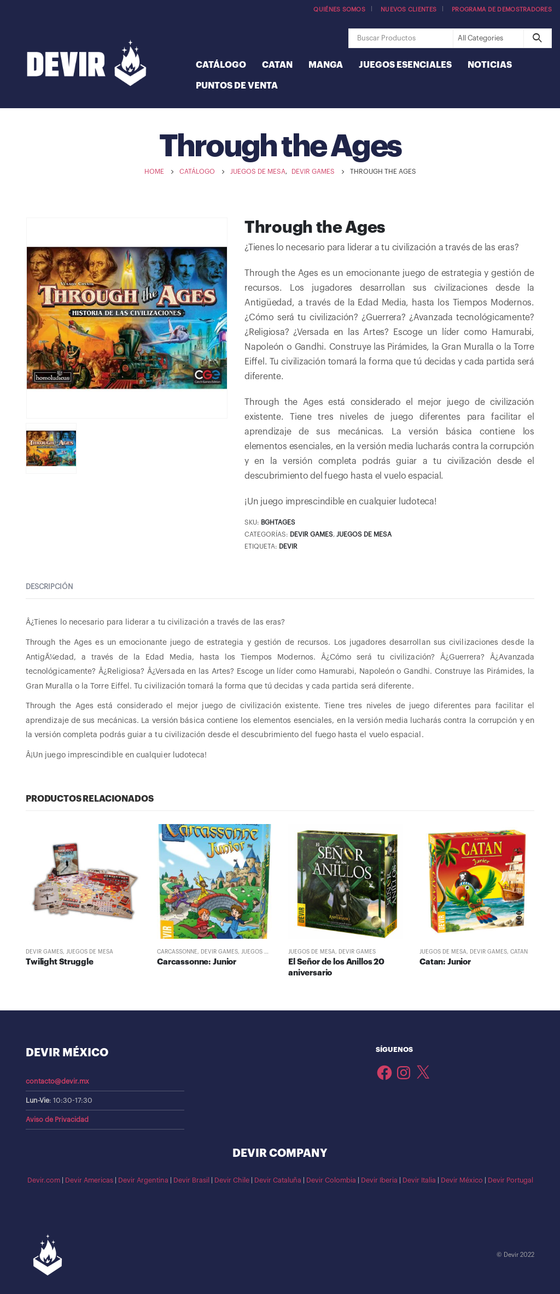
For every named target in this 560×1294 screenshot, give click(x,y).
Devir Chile (231, 1180)
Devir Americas (89, 1180)
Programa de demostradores (502, 10)
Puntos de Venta (237, 85)
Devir (288, 546)
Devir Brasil (191, 1180)
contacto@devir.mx (57, 1081)
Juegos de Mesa (364, 534)
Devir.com (43, 1180)
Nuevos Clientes (408, 10)
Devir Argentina (143, 1180)
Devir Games (311, 534)
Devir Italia (419, 1180)
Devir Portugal (510, 1180)
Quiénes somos (339, 10)
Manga (325, 65)
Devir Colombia (331, 1180)
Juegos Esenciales (405, 65)
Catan (277, 65)
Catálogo (221, 65)
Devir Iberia (379, 1180)
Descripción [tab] (49, 586)
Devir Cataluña (277, 1180)
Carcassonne (177, 952)
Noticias (490, 65)
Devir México (462, 1180)
